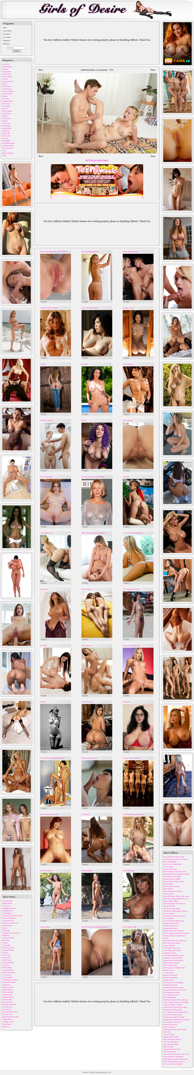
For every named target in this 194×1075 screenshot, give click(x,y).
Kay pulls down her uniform (172, 1014)
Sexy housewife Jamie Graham (173, 857)
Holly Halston (127, 420)
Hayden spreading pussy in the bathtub (53, 251)
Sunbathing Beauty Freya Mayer (134, 814)
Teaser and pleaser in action (172, 891)
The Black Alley (7, 145)
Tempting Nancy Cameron (49, 308)
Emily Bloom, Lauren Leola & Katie (175, 1059)
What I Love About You (10, 923)
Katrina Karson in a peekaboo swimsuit (176, 874)
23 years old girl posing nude (132, 533)
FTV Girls (5, 99)
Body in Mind (7, 76)
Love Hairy (6, 106)
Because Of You (168, 970)
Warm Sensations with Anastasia (174, 903)
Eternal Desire (7, 94)
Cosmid (5, 79)
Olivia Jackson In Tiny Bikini (173, 1056)
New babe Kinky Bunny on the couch (176, 1054)
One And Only (7, 1014)
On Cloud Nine (7, 901)
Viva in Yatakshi (168, 1034)
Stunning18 (6, 141)
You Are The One (8, 938)
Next (153, 70)
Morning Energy (8, 997)
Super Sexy (44, 589)
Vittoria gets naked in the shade (173, 1017)
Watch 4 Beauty (7, 153)
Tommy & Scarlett (46, 420)
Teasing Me (6, 945)
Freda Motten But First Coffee (173, 955)
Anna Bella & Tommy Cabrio (12, 915)
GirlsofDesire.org (101, 1072)
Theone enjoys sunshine (171, 963)
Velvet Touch (6, 1024)
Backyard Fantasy (46, 870)
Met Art (5, 108)
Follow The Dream (8, 972)
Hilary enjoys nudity (130, 927)
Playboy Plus (6, 128)
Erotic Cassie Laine (169, 965)
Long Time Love (8, 920)
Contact (5, 943)
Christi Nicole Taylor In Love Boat (175, 1007)
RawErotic (6, 131)
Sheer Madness (128, 364)
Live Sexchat (7, 37)
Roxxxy (84, 420)
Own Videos (6, 34)
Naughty (44, 302)
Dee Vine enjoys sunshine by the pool (176, 933)
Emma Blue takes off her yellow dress (176, 896)
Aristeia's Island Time (170, 977)
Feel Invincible (7, 977)
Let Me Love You (8, 948)
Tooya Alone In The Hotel (172, 876)
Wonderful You (7, 911)
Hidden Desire (7, 1019)
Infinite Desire (7, 903)
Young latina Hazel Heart (171, 1049)
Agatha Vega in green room (172, 1010)
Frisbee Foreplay (169, 913)
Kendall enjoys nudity (170, 1037)
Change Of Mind (8, 950)
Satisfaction (6, 985)
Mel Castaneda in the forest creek (174, 871)
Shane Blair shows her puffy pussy (175, 940)
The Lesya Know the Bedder (173, 1064)
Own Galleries (7, 31)
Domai (4, 84)
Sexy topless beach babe (131, 589)
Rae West (84, 364)
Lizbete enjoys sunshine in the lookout (176, 1019)
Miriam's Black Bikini (170, 901)
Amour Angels (7, 67)
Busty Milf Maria (129, 870)
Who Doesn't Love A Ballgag (173, 982)
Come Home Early (46, 533)
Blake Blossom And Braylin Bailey (93, 533)
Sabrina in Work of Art (171, 923)
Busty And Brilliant (169, 862)
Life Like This (7, 1007)
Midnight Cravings (8, 908)
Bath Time (5, 940)
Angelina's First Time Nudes (173, 958)
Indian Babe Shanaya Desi (49, 814)
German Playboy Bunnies (131, 758)
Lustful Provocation (9, 982)
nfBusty (5, 116)
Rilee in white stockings (171, 886)
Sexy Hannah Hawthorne (90, 251)
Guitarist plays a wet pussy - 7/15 (97, 70)
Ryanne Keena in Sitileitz (171, 879)
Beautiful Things (8, 962)
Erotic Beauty (7, 89)
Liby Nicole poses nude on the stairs (175, 859)
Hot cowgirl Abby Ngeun (171, 943)
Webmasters (6, 40)
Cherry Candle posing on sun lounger (176, 1002)
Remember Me (7, 1002)
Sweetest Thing (7, 970)
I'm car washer (168, 866)
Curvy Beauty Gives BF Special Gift (175, 1012)
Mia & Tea (166, 1032)
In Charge (43, 645)
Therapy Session (128, 308)
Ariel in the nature (169, 1027)
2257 (109, 1072)
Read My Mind (168, 1047)
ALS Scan (5, 64)
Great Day (5, 965)
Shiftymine (126, 702)
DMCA (85, 1072)
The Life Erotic (7, 148)
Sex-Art (5, 138)
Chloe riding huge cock (131, 251)
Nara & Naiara (86, 589)
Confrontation (7, 913)
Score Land (6, 136)
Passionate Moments (9, 1004)
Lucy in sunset (168, 894)
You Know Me (7, 994)
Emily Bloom (7, 86)
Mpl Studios (6, 113)
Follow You (6, 955)
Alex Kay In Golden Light (172, 864)
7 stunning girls (168, 973)
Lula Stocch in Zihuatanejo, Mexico (175, 911)
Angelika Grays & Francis (11, 933)
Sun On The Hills (169, 906)
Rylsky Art (6, 133)
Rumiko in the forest (170, 975)
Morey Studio (7, 111)
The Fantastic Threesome (171, 948)
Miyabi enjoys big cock (89, 758)
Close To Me (6, 1009)
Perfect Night (6, 967)
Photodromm (6, 126)
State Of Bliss (7, 925)
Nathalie (43, 702)
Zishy (4, 155)
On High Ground (8, 1022)
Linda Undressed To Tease (172, 950)
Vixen (4, 150)
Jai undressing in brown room (173, 987)
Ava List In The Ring (170, 1042)
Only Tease (6, 123)
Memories (5, 1027)
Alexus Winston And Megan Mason (52, 758)
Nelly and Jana (86, 645)
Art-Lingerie (6, 71)
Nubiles (5, 121)
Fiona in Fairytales (169, 1051)
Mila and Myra (168, 884)
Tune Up (5, 952)
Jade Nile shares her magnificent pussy (94, 927)
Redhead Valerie (87, 870)
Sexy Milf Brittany (169, 997)
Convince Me (7, 999)
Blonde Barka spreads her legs (173, 881)
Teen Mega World (8, 143)
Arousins (5, 69)
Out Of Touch (7, 960)
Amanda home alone (170, 928)
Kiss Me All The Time (9, 1012)
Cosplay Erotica (7, 81)
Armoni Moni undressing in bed (174, 916)
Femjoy (5, 96)
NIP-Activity (6, 118)
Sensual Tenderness (9, 918)
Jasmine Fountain (169, 945)
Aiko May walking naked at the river (175, 899)
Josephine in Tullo (169, 953)
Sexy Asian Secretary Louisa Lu (174, 1061)
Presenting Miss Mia (170, 985)
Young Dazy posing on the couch (174, 990)
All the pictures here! (97, 160)
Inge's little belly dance (171, 1044)
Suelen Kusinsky (87, 702)
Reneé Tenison (168, 889)
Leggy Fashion (45, 927)
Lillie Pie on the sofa (170, 1024)
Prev (40, 70)
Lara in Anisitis (168, 918)
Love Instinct (6, 975)
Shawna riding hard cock (131, 645)
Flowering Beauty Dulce (171, 992)
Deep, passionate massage (172, 1039)
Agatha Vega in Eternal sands (173, 960)
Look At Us (6, 906)
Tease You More (7, 992)
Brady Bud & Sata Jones (10, 1017)
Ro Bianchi (85, 814)
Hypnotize (5, 935)
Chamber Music (168, 980)
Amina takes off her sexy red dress (175, 1029)
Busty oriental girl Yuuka (90, 308)
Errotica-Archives (8, 91)
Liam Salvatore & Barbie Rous (173, 921)
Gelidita (43, 364)
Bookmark (6, 44)
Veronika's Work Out (170, 926)
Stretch (4, 928)
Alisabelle (126, 477)
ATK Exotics (6, 74)
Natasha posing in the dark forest (174, 936)
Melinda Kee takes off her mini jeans (175, 1000)
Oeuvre (165, 938)
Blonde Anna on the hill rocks (173, 931)
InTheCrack (6, 104)
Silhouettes (6, 930)
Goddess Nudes (7, 101)
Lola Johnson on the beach (172, 1022)
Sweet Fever (6, 957)
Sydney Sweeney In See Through (92, 477)
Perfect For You (7, 987)
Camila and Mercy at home (172, 1005)
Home (5, 27)
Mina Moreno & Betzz (10, 980)
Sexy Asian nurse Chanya (172, 908)
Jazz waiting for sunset (171, 995)
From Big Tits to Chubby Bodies (174, 968)
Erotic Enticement (46, 477)
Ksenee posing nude (170, 869)
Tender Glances (7, 990)
